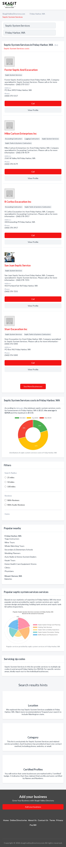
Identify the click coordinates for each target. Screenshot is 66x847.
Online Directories (18, 820)
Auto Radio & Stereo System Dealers (20, 557)
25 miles (10, 477)
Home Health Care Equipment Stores (21, 564)
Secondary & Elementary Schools (19, 549)
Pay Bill (33, 825)
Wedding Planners (12, 553)
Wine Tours (10, 542)
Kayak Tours (10, 560)
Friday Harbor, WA (37, 14)
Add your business (33, 807)
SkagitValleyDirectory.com (13, 14)
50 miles (10, 482)
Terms (52, 820)
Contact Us (43, 820)
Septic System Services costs (16, 48)
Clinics (7, 567)
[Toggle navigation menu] (62, 5)
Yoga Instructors (12, 539)
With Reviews (13, 500)
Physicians (9, 571)
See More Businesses (33, 386)
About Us (32, 820)
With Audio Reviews (16, 505)
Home (6, 820)
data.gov (20, 408)
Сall (33, 103)
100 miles (11, 486)
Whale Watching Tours (14, 546)
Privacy (59, 820)
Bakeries (8, 579)
